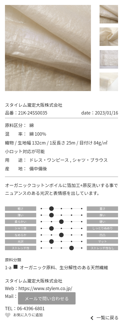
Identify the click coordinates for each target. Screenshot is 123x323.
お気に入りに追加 (27, 314)
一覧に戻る (107, 317)
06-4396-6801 (31, 308)
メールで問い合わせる (46, 298)
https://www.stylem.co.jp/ (45, 288)
